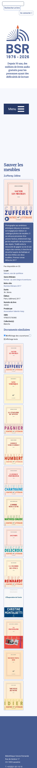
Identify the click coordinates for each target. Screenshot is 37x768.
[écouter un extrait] (6, 218)
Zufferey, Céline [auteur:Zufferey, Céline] (12, 175)
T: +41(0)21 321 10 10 (13, 767)
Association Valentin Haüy (14, 311)
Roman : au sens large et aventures (17, 280)
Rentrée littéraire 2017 (12, 286)
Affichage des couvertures (17, 336)
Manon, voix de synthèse (13, 273)
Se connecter (26, 13)
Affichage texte (11, 339)
